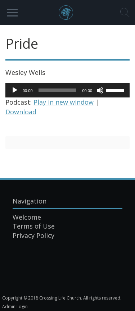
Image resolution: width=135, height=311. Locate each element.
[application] (67, 90)
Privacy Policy (33, 235)
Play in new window (63, 102)
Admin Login (15, 306)
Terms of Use (34, 226)
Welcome (27, 217)
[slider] (58, 90)
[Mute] (100, 90)
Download (20, 111)
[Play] (14, 90)
